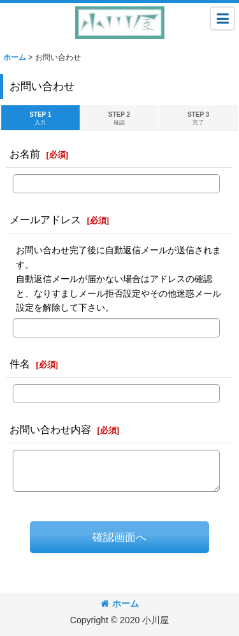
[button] (222, 18)
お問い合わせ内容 (50, 429)
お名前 (25, 153)
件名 (20, 363)
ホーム (120, 603)
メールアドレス (45, 219)
